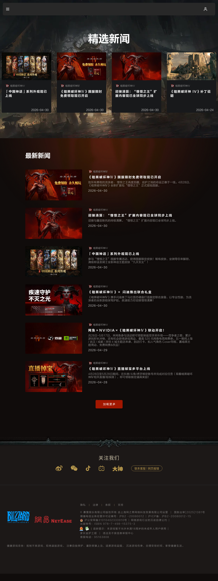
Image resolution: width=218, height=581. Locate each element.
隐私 (83, 512)
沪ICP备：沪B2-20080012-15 (169, 523)
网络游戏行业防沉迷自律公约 (149, 527)
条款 (108, 512)
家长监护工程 (88, 540)
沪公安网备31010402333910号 (103, 527)
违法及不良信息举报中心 (118, 540)
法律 (95, 512)
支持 (120, 512)
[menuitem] (14, 9)
